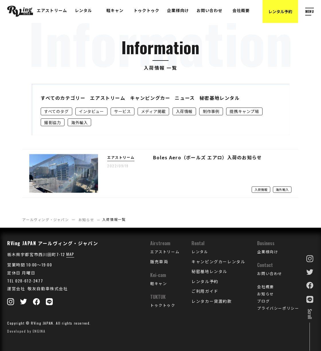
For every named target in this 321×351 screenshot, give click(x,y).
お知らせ (86, 219)
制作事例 (211, 111)
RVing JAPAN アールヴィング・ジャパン (52, 243)
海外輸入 (79, 122)
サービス (122, 111)
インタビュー (91, 111)
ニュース (185, 97)
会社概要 (265, 286)
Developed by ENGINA (26, 331)
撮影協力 (52, 122)
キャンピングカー (150, 97)
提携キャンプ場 (244, 111)
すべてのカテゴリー (63, 97)
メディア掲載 (153, 111)
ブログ (263, 301)
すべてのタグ (56, 111)
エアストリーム (107, 97)
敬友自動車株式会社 (47, 288)
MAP (70, 254)
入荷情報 (184, 111)
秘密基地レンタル (219, 97)
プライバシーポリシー (278, 308)
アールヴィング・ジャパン (45, 219)
